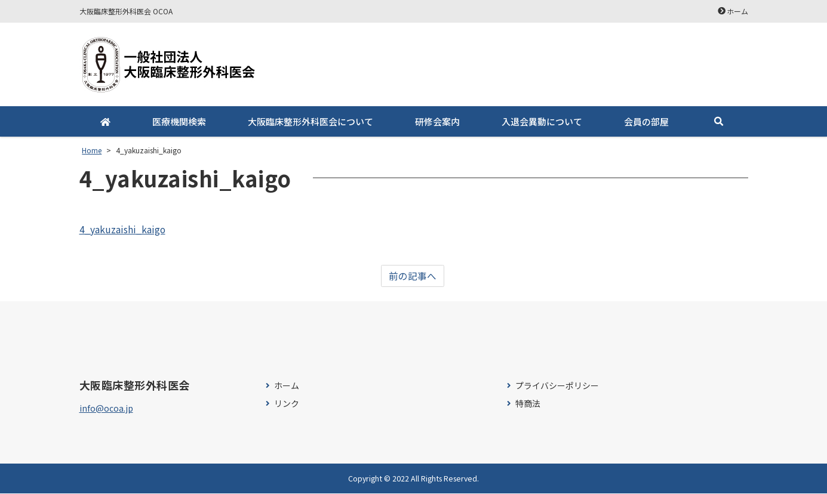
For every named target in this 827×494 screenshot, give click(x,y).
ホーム (737, 11)
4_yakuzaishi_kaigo (122, 229)
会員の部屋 (646, 121)
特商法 (527, 403)
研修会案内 (437, 121)
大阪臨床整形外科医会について (310, 121)
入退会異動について (542, 121)
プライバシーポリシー (557, 386)
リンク (286, 403)
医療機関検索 (179, 121)
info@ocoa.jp (106, 408)
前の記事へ (412, 276)
